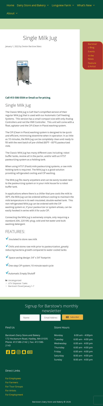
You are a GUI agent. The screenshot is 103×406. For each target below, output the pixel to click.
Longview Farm (64, 5)
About (13, 13)
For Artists (10, 390)
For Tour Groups (14, 386)
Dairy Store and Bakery (33, 5)
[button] (72, 317)
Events (91, 51)
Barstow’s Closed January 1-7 (21, 286)
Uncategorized (14, 280)
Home (10, 5)
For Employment (14, 394)
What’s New (86, 5)
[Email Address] (51, 317)
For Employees (13, 378)
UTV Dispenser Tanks (17, 283)
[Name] (30, 317)
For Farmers (11, 382)
